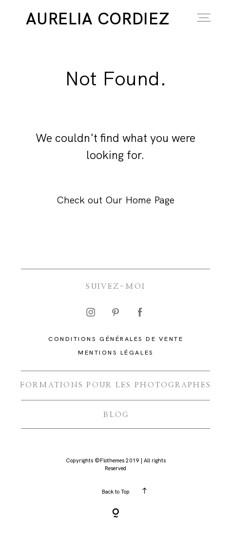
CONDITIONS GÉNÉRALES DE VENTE (115, 339)
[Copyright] (115, 514)
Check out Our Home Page (115, 200)
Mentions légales (116, 352)
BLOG (116, 414)
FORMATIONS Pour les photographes (115, 385)
